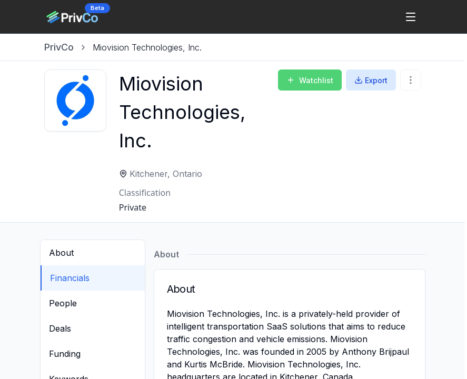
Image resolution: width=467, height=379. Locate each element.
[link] (147, 47)
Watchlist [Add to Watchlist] (309, 80)
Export (370, 80)
